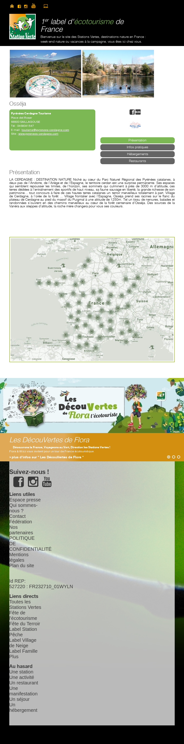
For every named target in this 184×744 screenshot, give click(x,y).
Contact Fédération (20, 519)
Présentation (137, 140)
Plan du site (21, 565)
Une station (21, 671)
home (12, 6)
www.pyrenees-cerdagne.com (38, 133)
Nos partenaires (21, 530)
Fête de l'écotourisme (23, 615)
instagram (25, 6)
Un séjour (19, 699)
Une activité (21, 677)
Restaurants (137, 161)
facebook (19, 6)
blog (138, 112)
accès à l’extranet (45, 6)
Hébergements (137, 154)
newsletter (54, 6)
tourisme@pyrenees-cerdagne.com (45, 130)
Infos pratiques (137, 147)
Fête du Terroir (24, 623)
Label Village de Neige (22, 642)
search (62, 6)
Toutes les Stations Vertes (25, 604)
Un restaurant (23, 682)
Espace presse (25, 499)
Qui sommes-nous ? (23, 508)
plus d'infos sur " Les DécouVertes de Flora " (48, 457)
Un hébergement (23, 707)
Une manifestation (23, 691)
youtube (35, 6)
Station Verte (22, 26)
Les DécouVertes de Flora (49, 440)
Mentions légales (19, 557)
